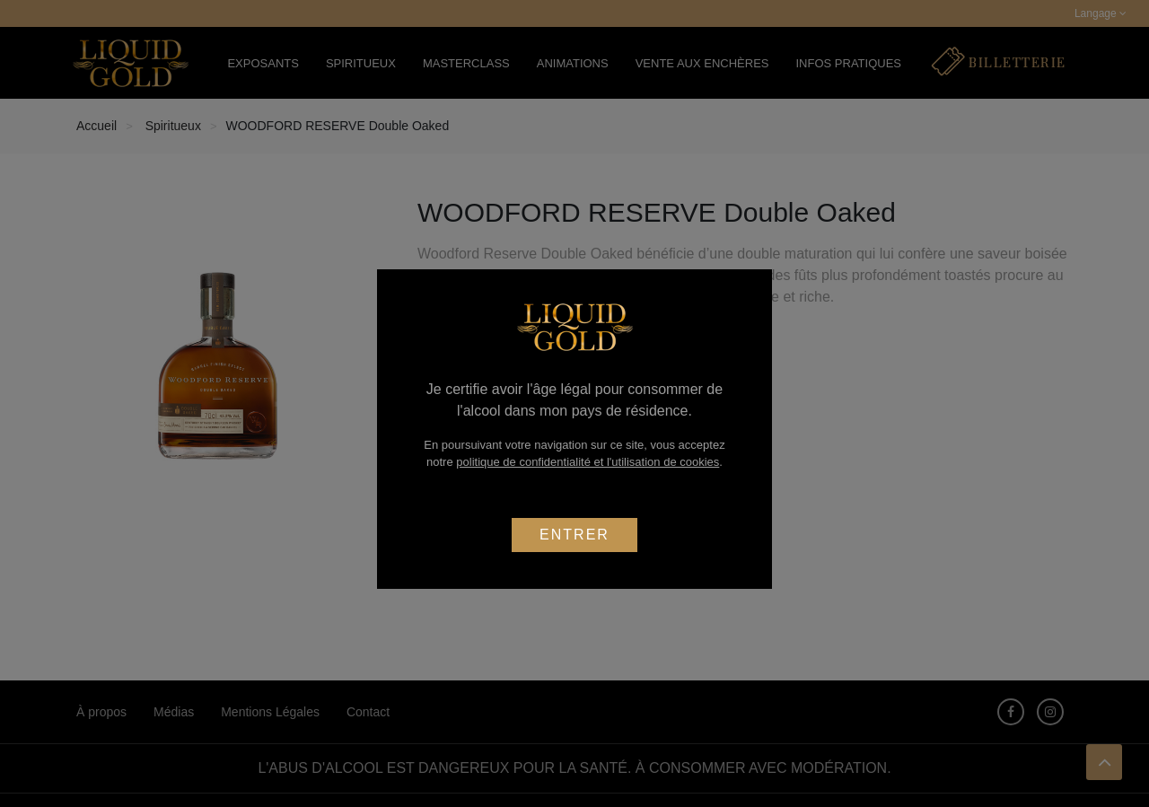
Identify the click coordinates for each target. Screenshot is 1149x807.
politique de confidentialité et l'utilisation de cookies (587, 462)
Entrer (574, 534)
